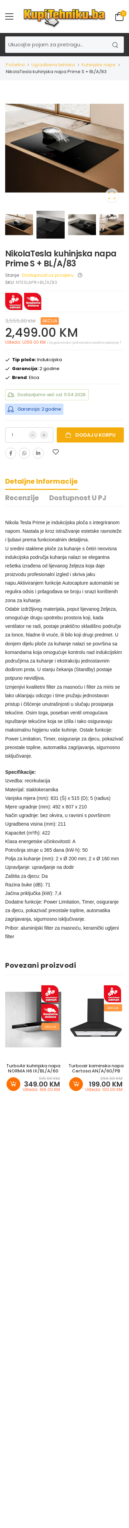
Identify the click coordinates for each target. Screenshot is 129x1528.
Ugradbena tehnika (53, 64)
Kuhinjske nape (99, 64)
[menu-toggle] (9, 16)
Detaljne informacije (41, 481)
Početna (15, 64)
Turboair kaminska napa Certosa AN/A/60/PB (95, 1068)
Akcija (49, 321)
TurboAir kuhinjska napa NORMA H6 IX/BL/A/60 (33, 1068)
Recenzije (22, 498)
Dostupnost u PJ (77, 498)
